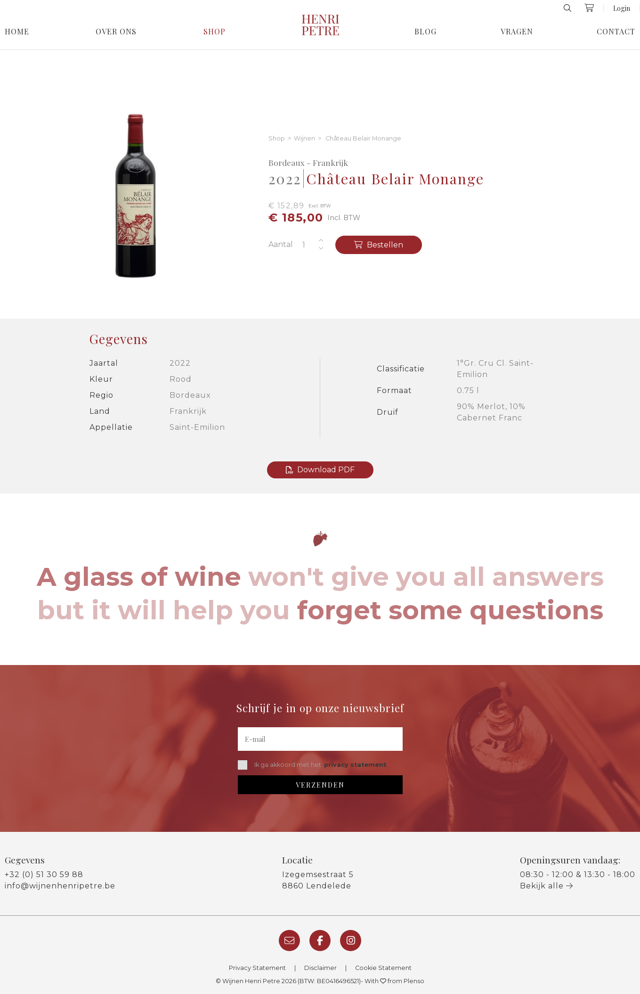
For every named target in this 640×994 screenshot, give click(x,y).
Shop (214, 31)
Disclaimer (320, 967)
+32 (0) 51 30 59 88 (44, 874)
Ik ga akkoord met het (312, 765)
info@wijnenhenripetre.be (60, 885)
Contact (616, 31)
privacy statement (355, 764)
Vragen (517, 31)
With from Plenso (394, 981)
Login (621, 8)
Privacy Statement (257, 967)
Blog (425, 31)
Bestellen (378, 244)
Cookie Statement (383, 967)
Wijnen (304, 139)
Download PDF (320, 469)
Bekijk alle (546, 885)
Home (17, 31)
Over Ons (116, 31)
